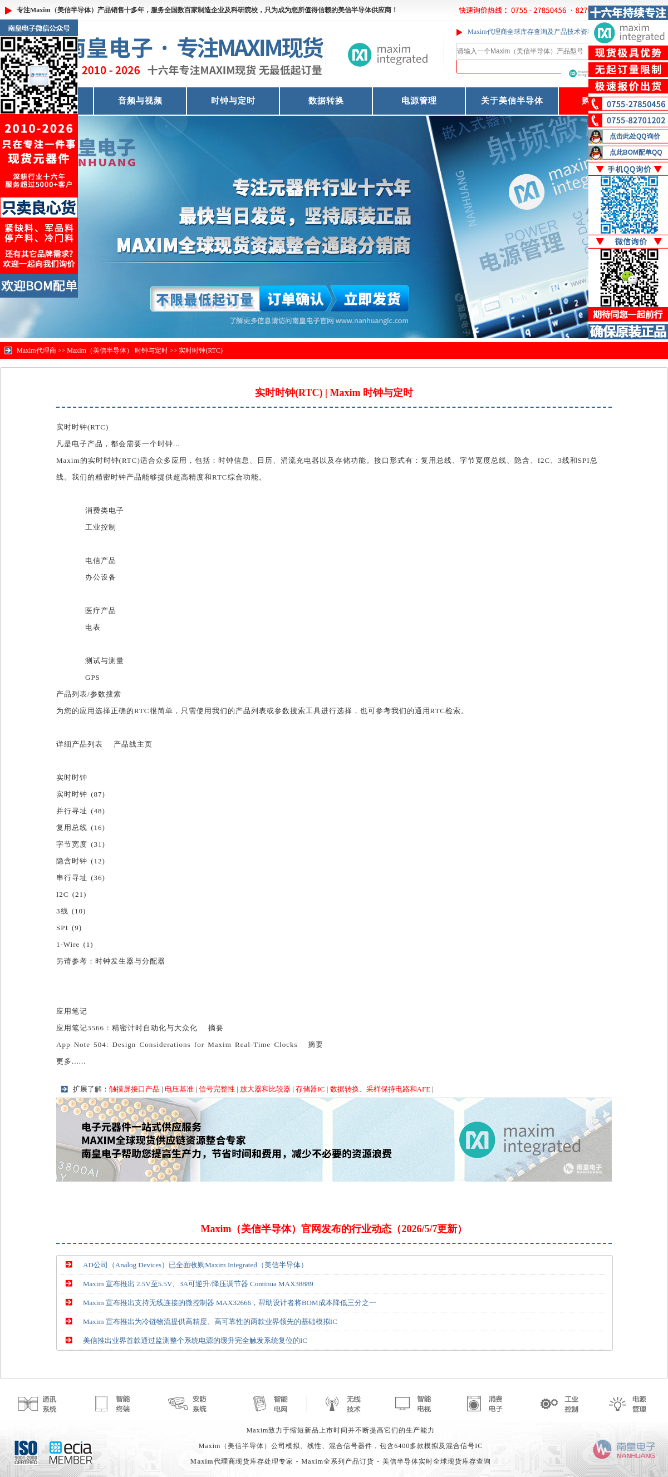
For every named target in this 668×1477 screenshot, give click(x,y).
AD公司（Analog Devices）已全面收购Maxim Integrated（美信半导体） (195, 1265)
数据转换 (326, 100)
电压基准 (179, 1089)
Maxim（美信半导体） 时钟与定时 (117, 350)
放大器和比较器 (265, 1089)
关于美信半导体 (512, 100)
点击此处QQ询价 (635, 136)
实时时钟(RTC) (201, 350)
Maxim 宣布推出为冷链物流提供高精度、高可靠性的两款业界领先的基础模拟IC (210, 1321)
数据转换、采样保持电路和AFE (380, 1089)
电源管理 (419, 100)
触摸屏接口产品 (134, 1089)
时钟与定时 (233, 100)
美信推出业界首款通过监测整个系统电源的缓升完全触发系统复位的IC (195, 1340)
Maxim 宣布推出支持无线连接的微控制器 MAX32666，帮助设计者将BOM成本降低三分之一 (229, 1302)
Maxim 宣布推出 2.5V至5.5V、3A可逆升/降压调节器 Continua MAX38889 (198, 1284)
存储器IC (310, 1089)
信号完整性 (217, 1089)
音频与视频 (140, 100)
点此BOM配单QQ (636, 152)
